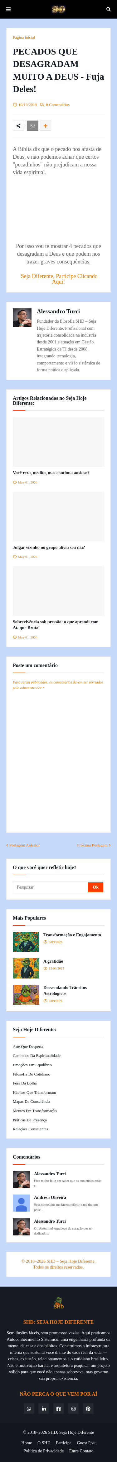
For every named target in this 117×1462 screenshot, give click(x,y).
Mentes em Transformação (35, 1110)
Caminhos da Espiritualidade (37, 1055)
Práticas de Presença (30, 1120)
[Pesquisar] (51, 887)
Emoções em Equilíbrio (32, 1064)
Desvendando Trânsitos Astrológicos (65, 990)
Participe (63, 1443)
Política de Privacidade (43, 1451)
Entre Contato (81, 1451)
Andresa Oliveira (50, 1197)
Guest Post (86, 1443)
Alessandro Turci (58, 311)
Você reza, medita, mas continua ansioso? (51, 472)
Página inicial (24, 37)
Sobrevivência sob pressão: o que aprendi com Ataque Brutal (56, 625)
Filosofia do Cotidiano (31, 1074)
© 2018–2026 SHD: (41, 1432)
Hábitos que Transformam (34, 1092)
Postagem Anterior (24, 845)
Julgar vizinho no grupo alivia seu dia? (49, 547)
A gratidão (53, 961)
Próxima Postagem (92, 845)
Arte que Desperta (28, 1046)
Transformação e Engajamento (72, 935)
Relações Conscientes (30, 1129)
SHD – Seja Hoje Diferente (70, 1261)
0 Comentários (58, 104)
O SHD (44, 1443)
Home (26, 1443)
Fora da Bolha (25, 1083)
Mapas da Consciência (31, 1101)
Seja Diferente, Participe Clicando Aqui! (59, 279)
